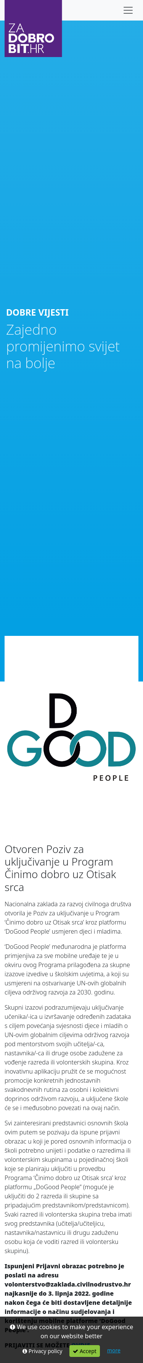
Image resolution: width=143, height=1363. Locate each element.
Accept (84, 1351)
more (114, 1350)
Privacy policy (42, 1351)
